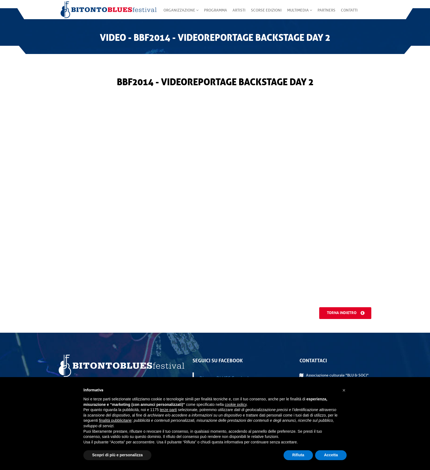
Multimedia (297, 13)
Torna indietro (344, 313)
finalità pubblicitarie (115, 420)
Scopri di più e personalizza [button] (117, 455)
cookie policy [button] (236, 404)
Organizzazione (179, 13)
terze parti (168, 410)
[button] (344, 390)
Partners (324, 13)
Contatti (347, 13)
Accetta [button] (331, 455)
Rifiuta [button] (298, 455)
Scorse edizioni (264, 13)
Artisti (237, 13)
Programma (213, 13)
